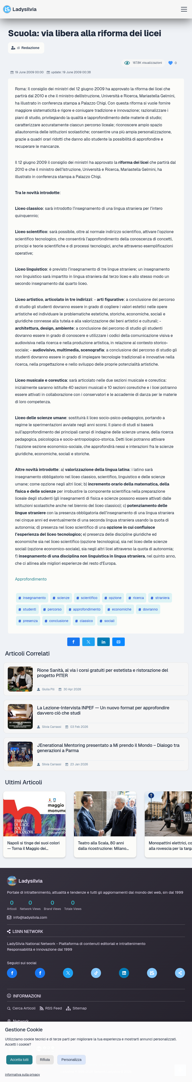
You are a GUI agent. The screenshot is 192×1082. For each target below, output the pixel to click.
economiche (120, 609)
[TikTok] (96, 973)
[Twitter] (68, 973)
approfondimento (84, 609)
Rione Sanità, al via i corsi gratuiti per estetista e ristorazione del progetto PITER (103, 672)
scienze (61, 598)
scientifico (87, 598)
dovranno (148, 609)
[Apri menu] (184, 9)
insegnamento (32, 598)
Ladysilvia (19, 9)
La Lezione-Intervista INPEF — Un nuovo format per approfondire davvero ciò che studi (104, 710)
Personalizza (72, 1066)
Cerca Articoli (21, 1008)
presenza (28, 621)
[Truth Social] (180, 973)
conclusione (56, 621)
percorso (52, 609)
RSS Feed (51, 1008)
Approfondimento (31, 579)
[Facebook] (12, 973)
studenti (27, 609)
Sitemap (76, 1008)
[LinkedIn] (124, 973)
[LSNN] (152, 973)
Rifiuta (45, 1066)
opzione (113, 598)
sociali (107, 621)
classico (84, 621)
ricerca (136, 598)
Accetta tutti (19, 1066)
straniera (160, 598)
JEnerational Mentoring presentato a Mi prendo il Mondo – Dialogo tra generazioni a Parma (109, 747)
